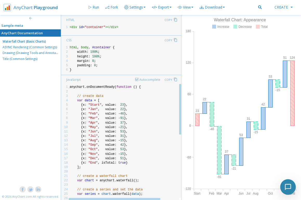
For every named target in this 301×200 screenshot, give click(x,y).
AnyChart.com (22, 196)
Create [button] (283, 7)
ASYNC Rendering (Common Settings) (30, 47)
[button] (186, 7)
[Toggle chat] (288, 187)
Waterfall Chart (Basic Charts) (24, 41)
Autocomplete (149, 79)
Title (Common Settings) (20, 59)
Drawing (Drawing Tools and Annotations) (33, 53)
